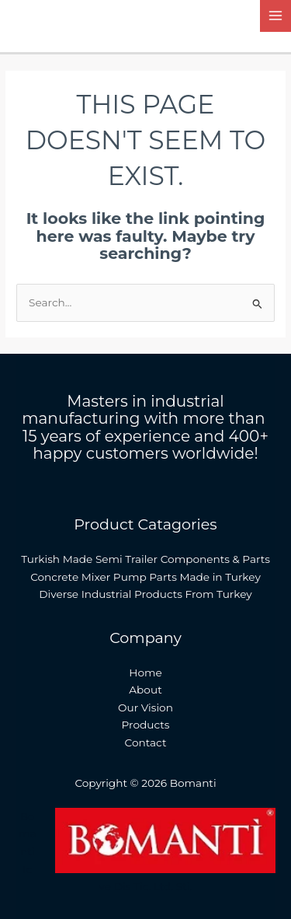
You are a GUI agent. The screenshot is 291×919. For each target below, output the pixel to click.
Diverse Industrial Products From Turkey (145, 594)
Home (145, 672)
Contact (146, 742)
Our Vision (145, 707)
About (145, 689)
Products (146, 724)
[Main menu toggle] (276, 16)
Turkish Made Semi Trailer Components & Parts (145, 559)
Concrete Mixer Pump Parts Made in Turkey (145, 577)
